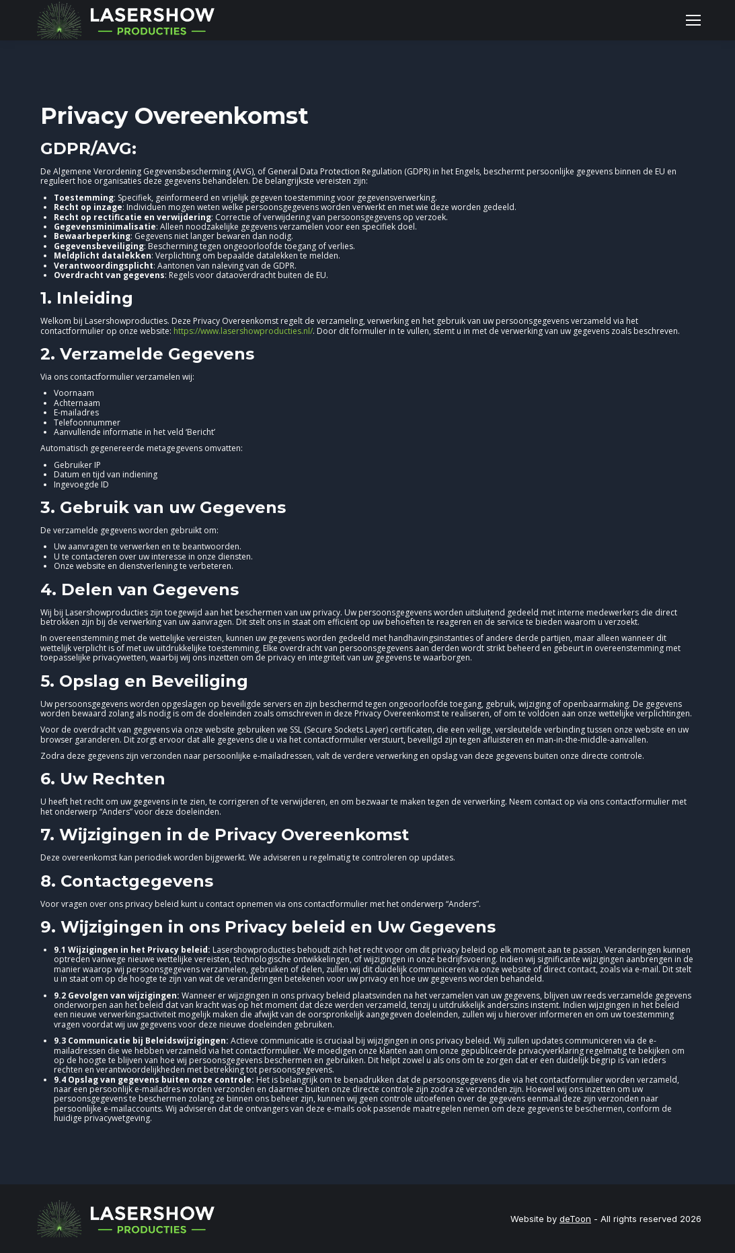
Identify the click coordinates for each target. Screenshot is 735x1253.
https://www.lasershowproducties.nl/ (243, 331)
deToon (575, 1218)
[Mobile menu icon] (693, 20)
